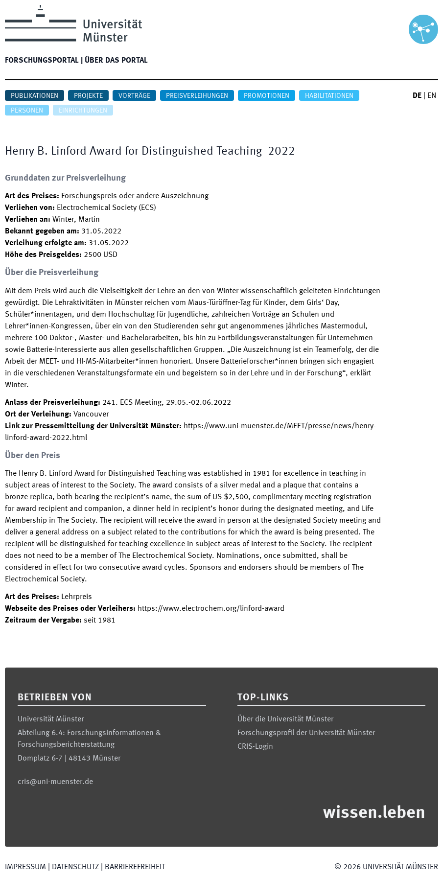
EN (431, 96)
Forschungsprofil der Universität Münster (306, 733)
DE (417, 96)
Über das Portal (116, 61)
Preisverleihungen (197, 95)
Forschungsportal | (44, 61)
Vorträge (134, 95)
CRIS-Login (255, 747)
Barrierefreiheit (135, 867)
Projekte (88, 95)
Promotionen (266, 95)
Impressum (25, 867)
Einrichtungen (83, 110)
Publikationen (34, 95)
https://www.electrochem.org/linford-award (211, 609)
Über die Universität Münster (285, 719)
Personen (27, 110)
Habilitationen (329, 95)
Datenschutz (75, 867)
